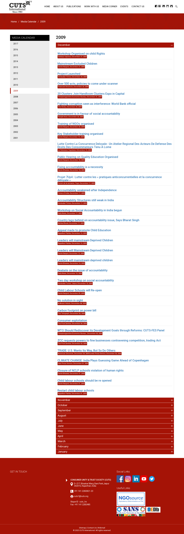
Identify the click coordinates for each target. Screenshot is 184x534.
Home (47, 6)
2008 (15, 97)
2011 (15, 79)
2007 (15, 102)
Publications (74, 6)
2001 (15, 138)
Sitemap (82, 528)
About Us (58, 6)
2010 (15, 85)
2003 (15, 126)
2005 (15, 114)
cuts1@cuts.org (81, 496)
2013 (15, 67)
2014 (15, 61)
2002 (15, 132)
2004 (15, 120)
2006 (15, 108)
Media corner (109, 6)
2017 (15, 44)
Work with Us (91, 6)
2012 (15, 73)
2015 (15, 55)
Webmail (101, 528)
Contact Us (138, 6)
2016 (15, 49)
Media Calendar (28, 21)
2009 (15, 91)
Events (124, 6)
